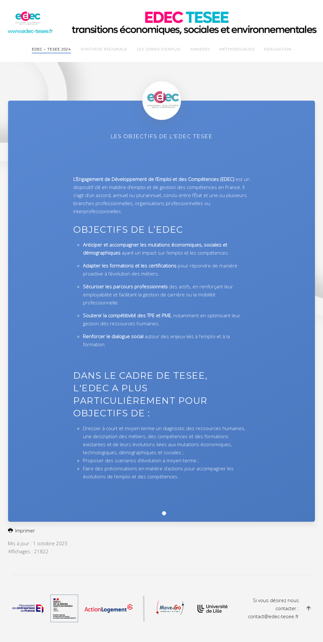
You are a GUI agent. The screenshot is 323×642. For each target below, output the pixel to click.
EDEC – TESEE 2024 (51, 49)
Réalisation (278, 49)
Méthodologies (237, 49)
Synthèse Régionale (104, 49)
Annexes (200, 49)
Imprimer (21, 530)
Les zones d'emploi (159, 49)
